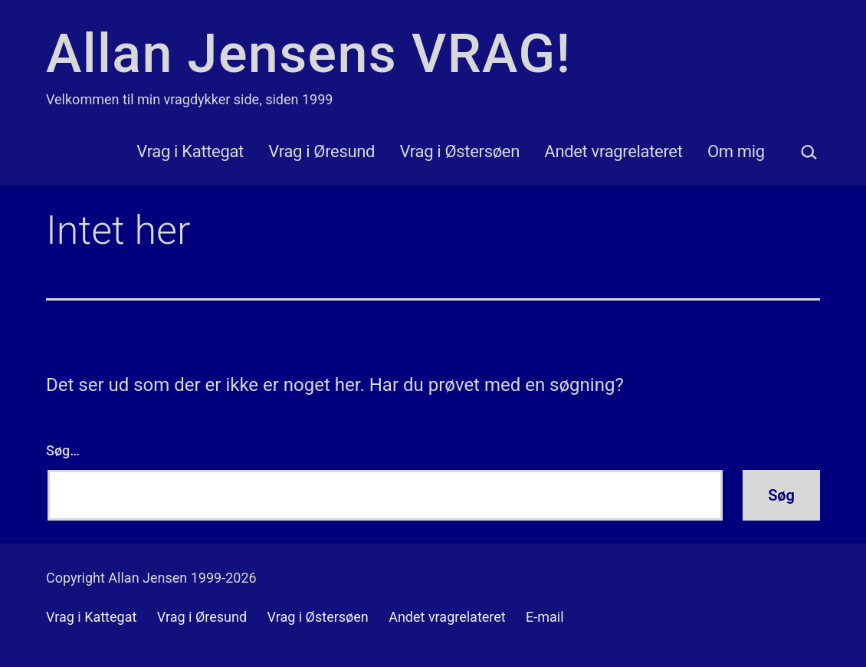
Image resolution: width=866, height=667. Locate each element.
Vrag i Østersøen (460, 151)
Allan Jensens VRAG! (308, 53)
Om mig (736, 151)
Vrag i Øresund (321, 151)
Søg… (63, 450)
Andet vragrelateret (613, 151)
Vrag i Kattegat (190, 151)
